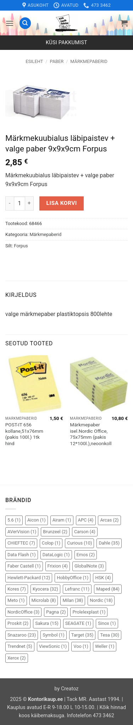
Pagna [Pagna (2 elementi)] (56, 612)
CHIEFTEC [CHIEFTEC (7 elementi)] (21, 543)
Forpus (21, 245)
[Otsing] (25, 23)
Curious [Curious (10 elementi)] (79, 543)
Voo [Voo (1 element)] (80, 646)
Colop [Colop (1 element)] (51, 543)
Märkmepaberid (88, 61)
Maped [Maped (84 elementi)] (108, 589)
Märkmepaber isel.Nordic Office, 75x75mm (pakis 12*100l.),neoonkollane (94, 434)
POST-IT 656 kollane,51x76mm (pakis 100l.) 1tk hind (24, 434)
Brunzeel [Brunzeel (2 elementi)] (55, 531)
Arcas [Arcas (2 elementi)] (109, 520)
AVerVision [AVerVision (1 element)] (21, 531)
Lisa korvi (61, 203)
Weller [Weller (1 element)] (105, 646)
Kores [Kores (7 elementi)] (16, 589)
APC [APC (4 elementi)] (86, 520)
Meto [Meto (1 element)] (16, 600)
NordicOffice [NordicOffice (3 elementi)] (23, 612)
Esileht (34, 61)
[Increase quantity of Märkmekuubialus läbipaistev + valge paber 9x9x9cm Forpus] (29, 203)
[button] (9, 23)
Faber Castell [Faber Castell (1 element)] (24, 566)
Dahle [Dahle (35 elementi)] (109, 543)
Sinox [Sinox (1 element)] (107, 623)
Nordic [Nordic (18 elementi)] (101, 600)
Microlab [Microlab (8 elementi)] (44, 600)
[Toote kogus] (19, 203)
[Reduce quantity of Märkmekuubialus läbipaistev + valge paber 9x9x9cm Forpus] (9, 203)
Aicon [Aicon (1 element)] (36, 520)
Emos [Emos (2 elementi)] (86, 554)
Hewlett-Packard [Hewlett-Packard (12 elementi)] (28, 577)
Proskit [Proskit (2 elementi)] (17, 623)
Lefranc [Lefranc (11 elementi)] (77, 589)
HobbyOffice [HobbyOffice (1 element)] (72, 577)
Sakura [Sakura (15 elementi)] (47, 623)
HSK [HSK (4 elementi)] (103, 577)
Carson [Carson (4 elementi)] (84, 531)
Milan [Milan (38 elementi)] (72, 600)
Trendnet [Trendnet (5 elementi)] (19, 646)
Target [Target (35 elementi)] (82, 635)
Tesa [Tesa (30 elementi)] (109, 635)
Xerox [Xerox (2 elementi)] (16, 658)
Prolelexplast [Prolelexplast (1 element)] (88, 612)
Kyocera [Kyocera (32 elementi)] (45, 589)
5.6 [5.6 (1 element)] (14, 520)
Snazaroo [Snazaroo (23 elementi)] (21, 635)
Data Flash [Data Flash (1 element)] (21, 554)
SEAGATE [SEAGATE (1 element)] (78, 623)
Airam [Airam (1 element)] (61, 520)
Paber (56, 61)
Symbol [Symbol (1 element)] (54, 635)
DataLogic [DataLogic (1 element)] (56, 554)
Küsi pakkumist (66, 43)
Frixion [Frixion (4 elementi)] (58, 566)
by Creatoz (67, 689)
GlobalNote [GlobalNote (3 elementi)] (89, 566)
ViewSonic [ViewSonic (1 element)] (53, 646)
